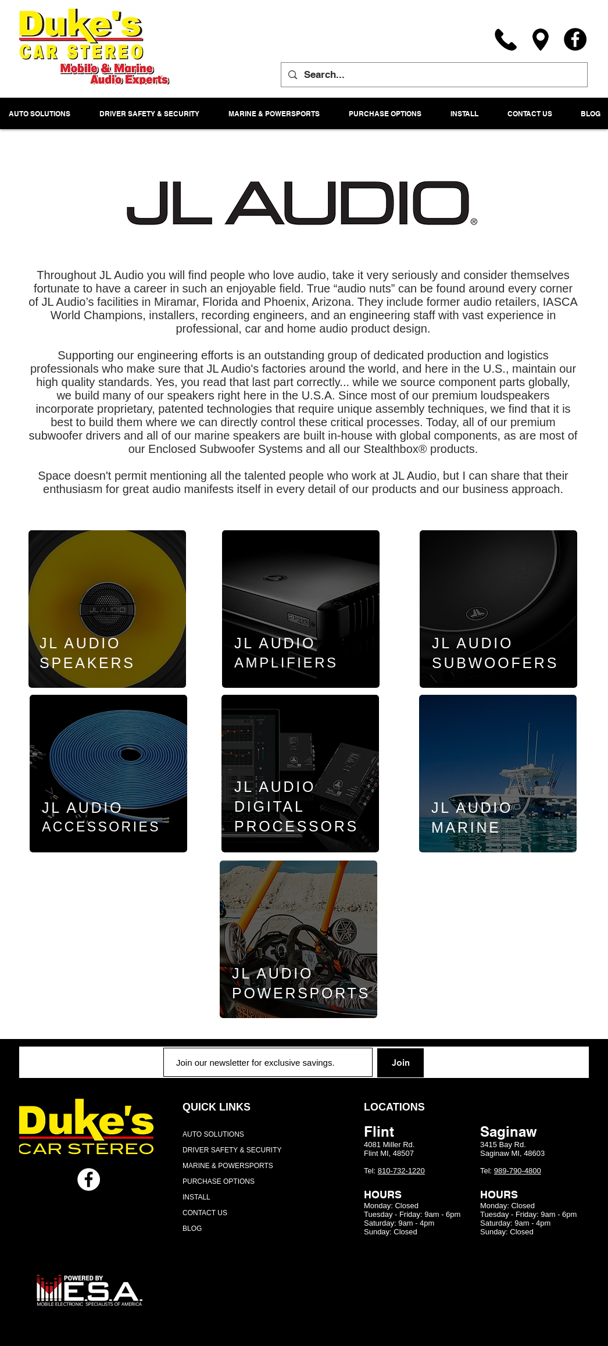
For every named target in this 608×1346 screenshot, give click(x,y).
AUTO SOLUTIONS (213, 1134)
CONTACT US (205, 1213)
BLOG (192, 1228)
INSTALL (196, 1197)
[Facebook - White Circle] (88, 1179)
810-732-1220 (401, 1170)
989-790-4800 (517, 1170)
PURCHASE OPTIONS (219, 1181)
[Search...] (433, 75)
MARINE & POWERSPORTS (228, 1166)
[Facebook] (575, 39)
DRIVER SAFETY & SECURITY (232, 1150)
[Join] (400, 1062)
